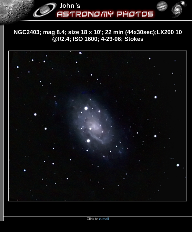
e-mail (104, 219)
